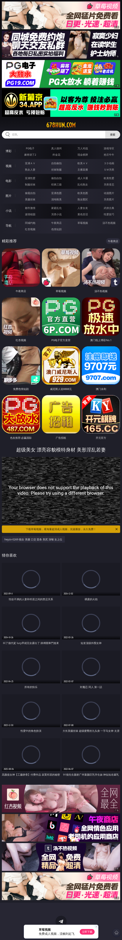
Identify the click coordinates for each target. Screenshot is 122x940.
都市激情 (30, 208)
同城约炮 (30, 223)
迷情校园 (30, 214)
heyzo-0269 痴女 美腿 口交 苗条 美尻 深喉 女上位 (33, 539)
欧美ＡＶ (82, 163)
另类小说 (56, 214)
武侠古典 (109, 208)
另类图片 (109, 199)
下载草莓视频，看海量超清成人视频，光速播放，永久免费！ (72, 529)
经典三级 (56, 184)
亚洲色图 (56, 193)
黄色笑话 (82, 214)
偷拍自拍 (56, 178)
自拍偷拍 (56, 163)
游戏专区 (109, 148)
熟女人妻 (30, 169)
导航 (9, 225)
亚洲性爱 (30, 178)
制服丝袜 (30, 184)
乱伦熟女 (82, 184)
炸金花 (56, 154)
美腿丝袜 (30, 199)
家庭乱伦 (56, 208)
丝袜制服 (56, 169)
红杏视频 (30, 229)
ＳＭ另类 (109, 169)
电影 (9, 181)
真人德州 (56, 148)
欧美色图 (82, 193)
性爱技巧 (109, 214)
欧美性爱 (109, 178)
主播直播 (82, 169)
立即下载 (87, 931)
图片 (9, 196)
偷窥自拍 (30, 193)
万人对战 (82, 148)
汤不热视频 (108, 223)
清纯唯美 (56, 199)
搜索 (112, 134)
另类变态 (109, 184)
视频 (9, 166)
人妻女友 (82, 208)
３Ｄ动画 (109, 163)
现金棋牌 (82, 154)
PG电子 (30, 148)
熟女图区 (82, 199)
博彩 (9, 151)
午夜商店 (56, 223)
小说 (9, 211)
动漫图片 (109, 193)
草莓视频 (82, 223)
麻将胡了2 (30, 154)
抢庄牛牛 (109, 154)
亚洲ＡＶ (30, 163)
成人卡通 (82, 178)
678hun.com (61, 125)
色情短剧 (56, 229)
